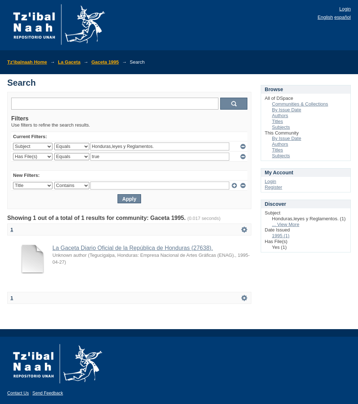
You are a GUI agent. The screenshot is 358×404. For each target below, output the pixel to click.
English (325, 17)
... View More (285, 224)
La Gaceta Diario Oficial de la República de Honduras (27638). (132, 248)
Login (345, 9)
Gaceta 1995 (105, 62)
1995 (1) (280, 235)
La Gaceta (69, 62)
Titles (277, 121)
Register (273, 187)
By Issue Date (286, 109)
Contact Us (18, 393)
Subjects (281, 127)
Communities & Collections (300, 104)
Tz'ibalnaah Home (27, 62)
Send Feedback (48, 393)
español (342, 17)
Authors (280, 115)
